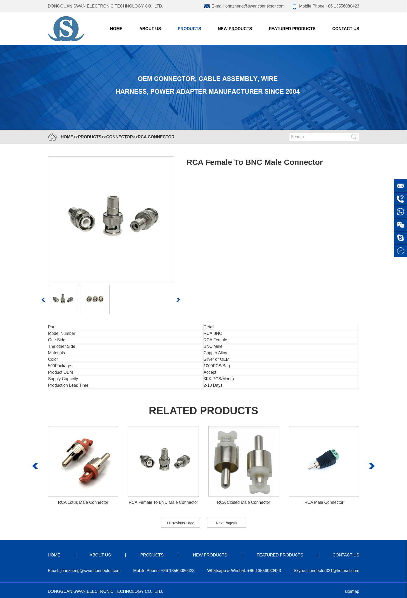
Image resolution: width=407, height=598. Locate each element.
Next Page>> (226, 523)
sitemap (352, 591)
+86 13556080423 (342, 6)
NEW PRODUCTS (235, 28)
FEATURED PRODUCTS (292, 28)
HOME (67, 137)
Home (116, 28)
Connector (119, 137)
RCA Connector (156, 137)
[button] (43, 300)
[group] (83, 466)
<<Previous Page (180, 523)
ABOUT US (150, 28)
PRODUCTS (189, 28)
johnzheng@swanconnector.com (255, 6)
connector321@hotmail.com (333, 570)
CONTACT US (345, 28)
